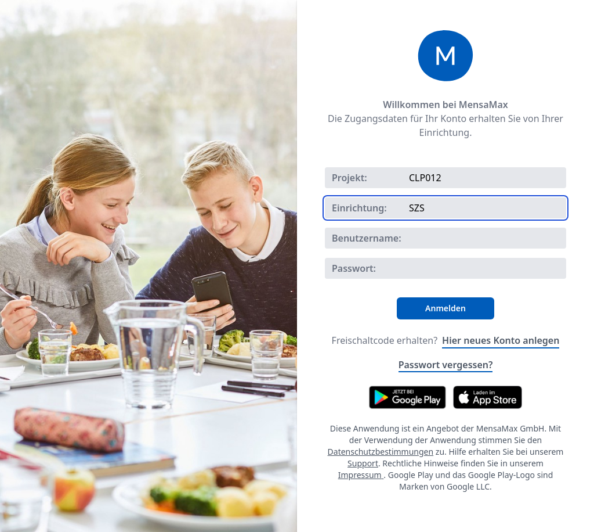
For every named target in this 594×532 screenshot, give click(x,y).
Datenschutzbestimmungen (381, 451)
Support (362, 463)
